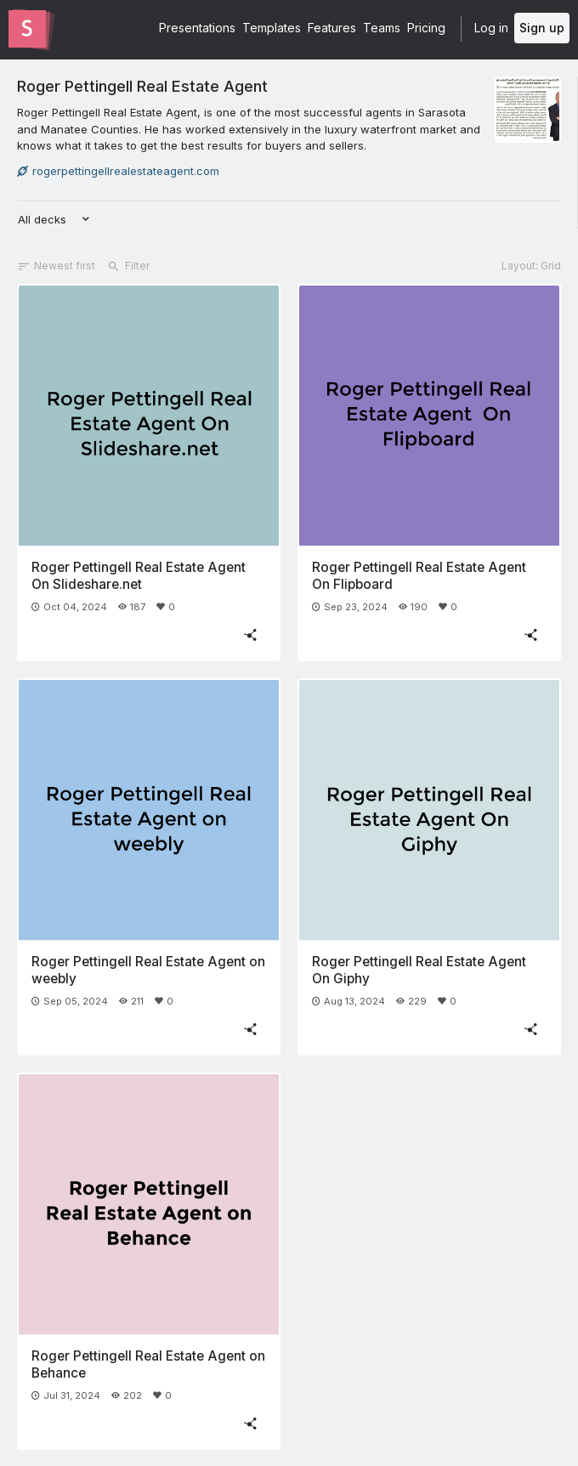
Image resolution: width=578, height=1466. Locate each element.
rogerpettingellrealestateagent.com (118, 171)
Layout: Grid (531, 265)
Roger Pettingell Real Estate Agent (142, 85)
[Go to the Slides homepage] (27, 29)
